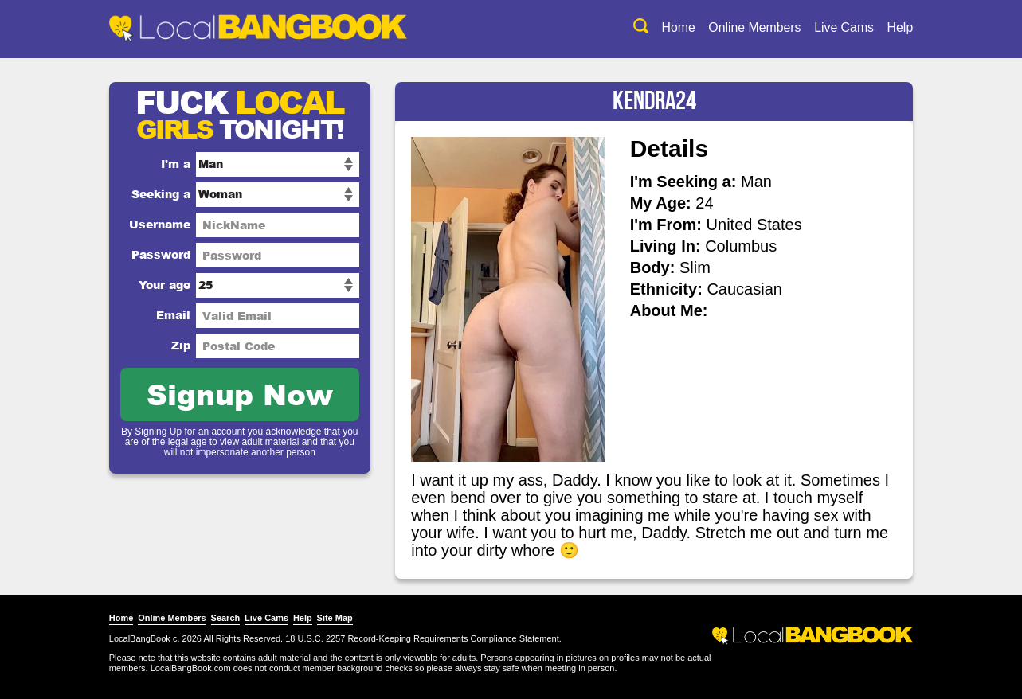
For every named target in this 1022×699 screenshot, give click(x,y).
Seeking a (166, 193)
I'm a (181, 163)
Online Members (747, 27)
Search (230, 618)
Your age (170, 284)
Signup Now (245, 393)
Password (166, 254)
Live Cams (838, 27)
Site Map (340, 618)
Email (179, 314)
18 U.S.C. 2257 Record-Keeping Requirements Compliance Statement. (429, 638)
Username (165, 224)
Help (895, 27)
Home (670, 27)
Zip (186, 345)
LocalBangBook (145, 638)
